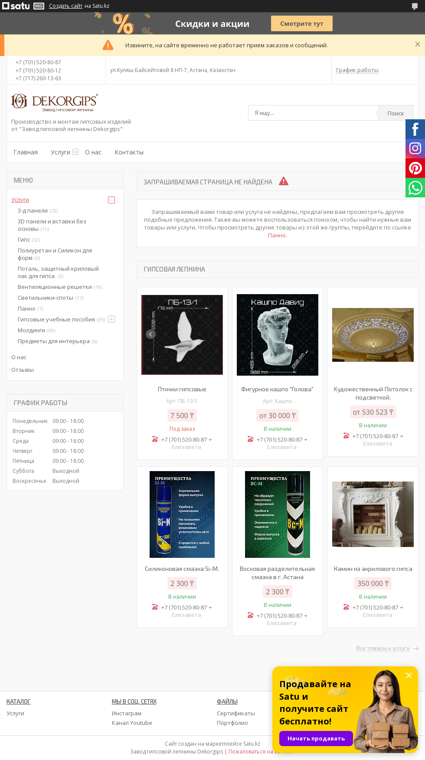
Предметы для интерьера (54, 341)
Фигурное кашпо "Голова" (277, 389)
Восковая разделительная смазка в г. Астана (277, 572)
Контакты (129, 152)
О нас (93, 152)
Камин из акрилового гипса (373, 568)
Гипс (24, 239)
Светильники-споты (45, 297)
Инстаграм (126, 713)
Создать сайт (65, 6)
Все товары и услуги (383, 648)
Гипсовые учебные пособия (56, 319)
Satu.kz (251, 743)
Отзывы (22, 369)
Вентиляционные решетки (55, 287)
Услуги (60, 152)
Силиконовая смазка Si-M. (182, 568)
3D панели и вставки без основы (52, 225)
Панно (277, 235)
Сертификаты (236, 713)
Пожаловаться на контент (262, 751)
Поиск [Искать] (396, 113)
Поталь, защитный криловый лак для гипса (58, 272)
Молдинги (31, 330)
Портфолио (232, 723)
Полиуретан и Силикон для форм (55, 254)
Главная (25, 152)
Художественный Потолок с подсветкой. (373, 393)
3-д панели (33, 210)
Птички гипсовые (182, 389)
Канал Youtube (132, 723)
